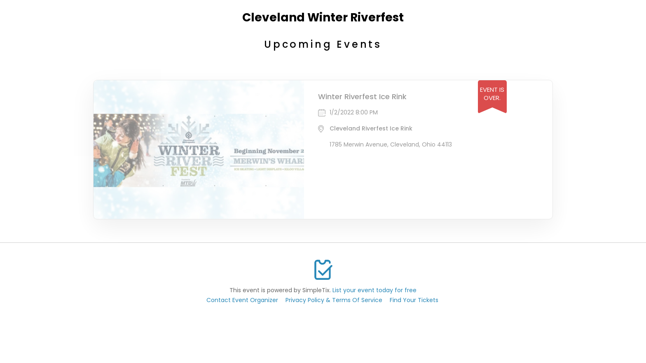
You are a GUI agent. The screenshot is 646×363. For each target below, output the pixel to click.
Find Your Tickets (414, 300)
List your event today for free (374, 290)
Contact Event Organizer (242, 300)
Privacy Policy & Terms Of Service (334, 300)
